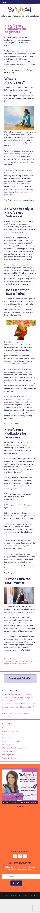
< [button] (4, 785)
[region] (20, 679)
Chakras (5, 734)
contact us (13, 642)
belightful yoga (19, 661)
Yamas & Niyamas (9, 758)
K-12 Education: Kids (11, 741)
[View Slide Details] (20, 786)
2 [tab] (20, 806)
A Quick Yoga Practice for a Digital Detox (19, 704)
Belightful (20, 10)
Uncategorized (8, 755)
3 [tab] (22, 806)
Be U (14, 659)
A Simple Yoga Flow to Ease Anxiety (17, 694)
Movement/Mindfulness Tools (14, 748)
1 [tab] (17, 806)
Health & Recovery (10, 738)
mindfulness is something (14, 93)
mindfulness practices (19, 664)
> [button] (35, 785)
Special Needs (8, 751)
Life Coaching (8, 745)
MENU (4, 3)
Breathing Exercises (10, 731)
